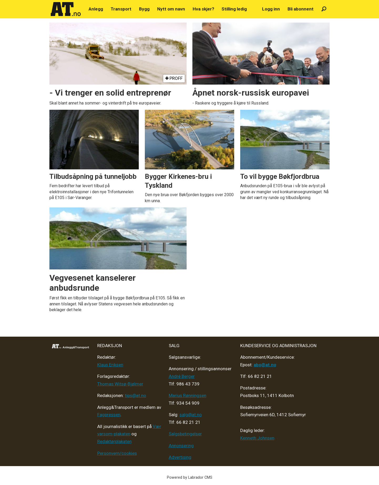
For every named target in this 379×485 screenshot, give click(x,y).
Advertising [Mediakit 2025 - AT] (180, 457)
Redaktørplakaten (114, 441)
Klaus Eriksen (110, 364)
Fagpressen (108, 414)
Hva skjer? (203, 9)
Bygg (144, 9)
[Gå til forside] (66, 9)
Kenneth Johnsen (257, 438)
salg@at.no (191, 414)
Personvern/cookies (117, 453)
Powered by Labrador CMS (189, 477)
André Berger (182, 376)
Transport (121, 9)
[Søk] (323, 9)
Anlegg (96, 9)
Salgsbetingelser (185, 433)
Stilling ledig (234, 9)
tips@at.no (135, 395)
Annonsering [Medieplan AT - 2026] (181, 445)
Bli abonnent (301, 9)
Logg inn (271, 9)
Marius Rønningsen (187, 395)
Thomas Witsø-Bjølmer (120, 384)
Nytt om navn (171, 9)
